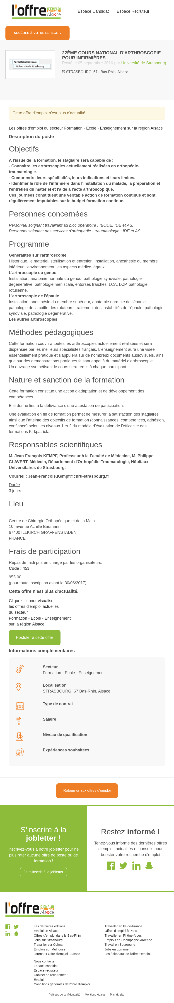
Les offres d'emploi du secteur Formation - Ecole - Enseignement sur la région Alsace (86, 128)
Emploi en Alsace (46, 931)
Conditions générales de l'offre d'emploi (62, 984)
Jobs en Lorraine (116, 949)
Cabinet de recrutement (51, 975)
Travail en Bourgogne (119, 944)
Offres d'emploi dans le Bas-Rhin (57, 935)
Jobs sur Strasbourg (48, 940)
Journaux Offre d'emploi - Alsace (57, 954)
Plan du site (117, 994)
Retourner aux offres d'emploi (87, 790)
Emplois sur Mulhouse (49, 949)
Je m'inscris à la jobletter (43, 872)
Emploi (39, 979)
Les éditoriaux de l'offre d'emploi (127, 954)
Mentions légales (95, 994)
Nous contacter (45, 961)
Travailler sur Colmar (48, 944)
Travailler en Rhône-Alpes (123, 935)
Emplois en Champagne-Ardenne (128, 940)
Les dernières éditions (49, 926)
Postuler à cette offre (34, 637)
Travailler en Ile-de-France (123, 926)
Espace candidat (46, 966)
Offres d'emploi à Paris (120, 931)
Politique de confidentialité (64, 994)
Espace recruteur (46, 970)
